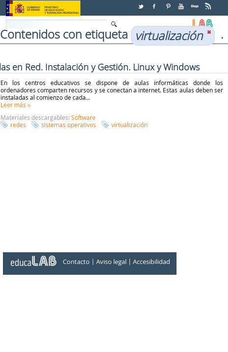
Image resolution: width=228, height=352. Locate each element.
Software (83, 117)
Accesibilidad (151, 261)
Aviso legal (111, 261)
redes (18, 125)
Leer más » (15, 105)
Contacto (76, 261)
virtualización (129, 125)
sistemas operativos (68, 125)
